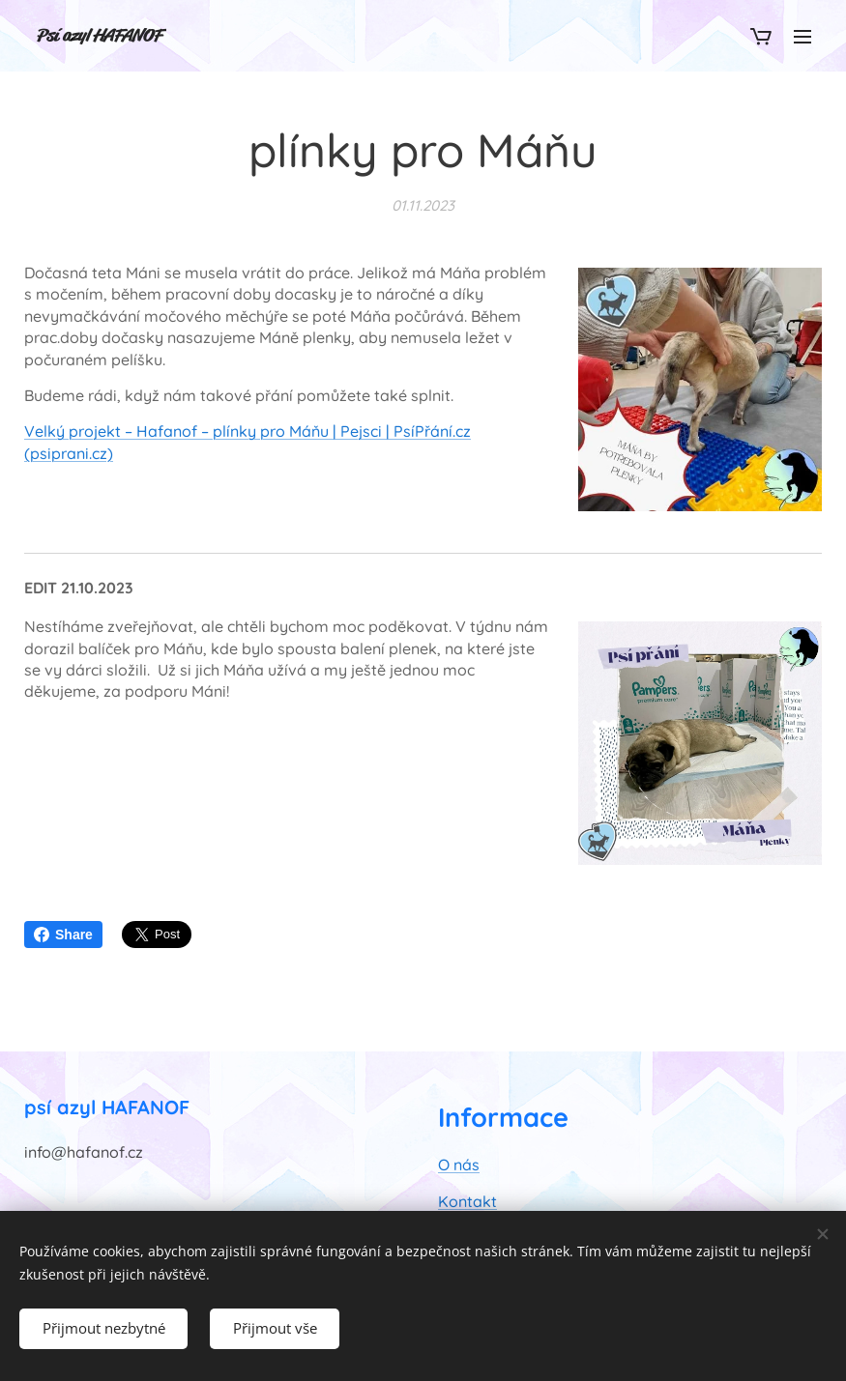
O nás (459, 1164)
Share (63, 934)
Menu (802, 37)
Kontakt (467, 1201)
